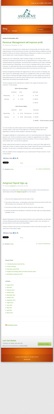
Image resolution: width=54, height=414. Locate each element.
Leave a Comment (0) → (44, 169)
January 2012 (10, 292)
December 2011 (11, 295)
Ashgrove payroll (21, 191)
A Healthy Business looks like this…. (16, 264)
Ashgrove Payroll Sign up (15, 183)
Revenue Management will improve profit (23, 42)
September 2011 (11, 300)
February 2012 (11, 290)
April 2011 (9, 310)
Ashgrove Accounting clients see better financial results (21, 271)
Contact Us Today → (44, 344)
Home (4, 30)
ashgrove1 (13, 186)
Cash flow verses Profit (13, 269)
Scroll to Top (27, 359)
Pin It (21, 163)
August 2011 (10, 302)
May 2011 (9, 307)
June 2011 (9, 305)
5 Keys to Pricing (11, 266)
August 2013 (10, 285)
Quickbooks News (12, 325)
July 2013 (9, 287)
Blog (12, 169)
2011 (9, 30)
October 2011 (10, 297)
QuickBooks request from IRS (14, 274)
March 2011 (10, 312)
